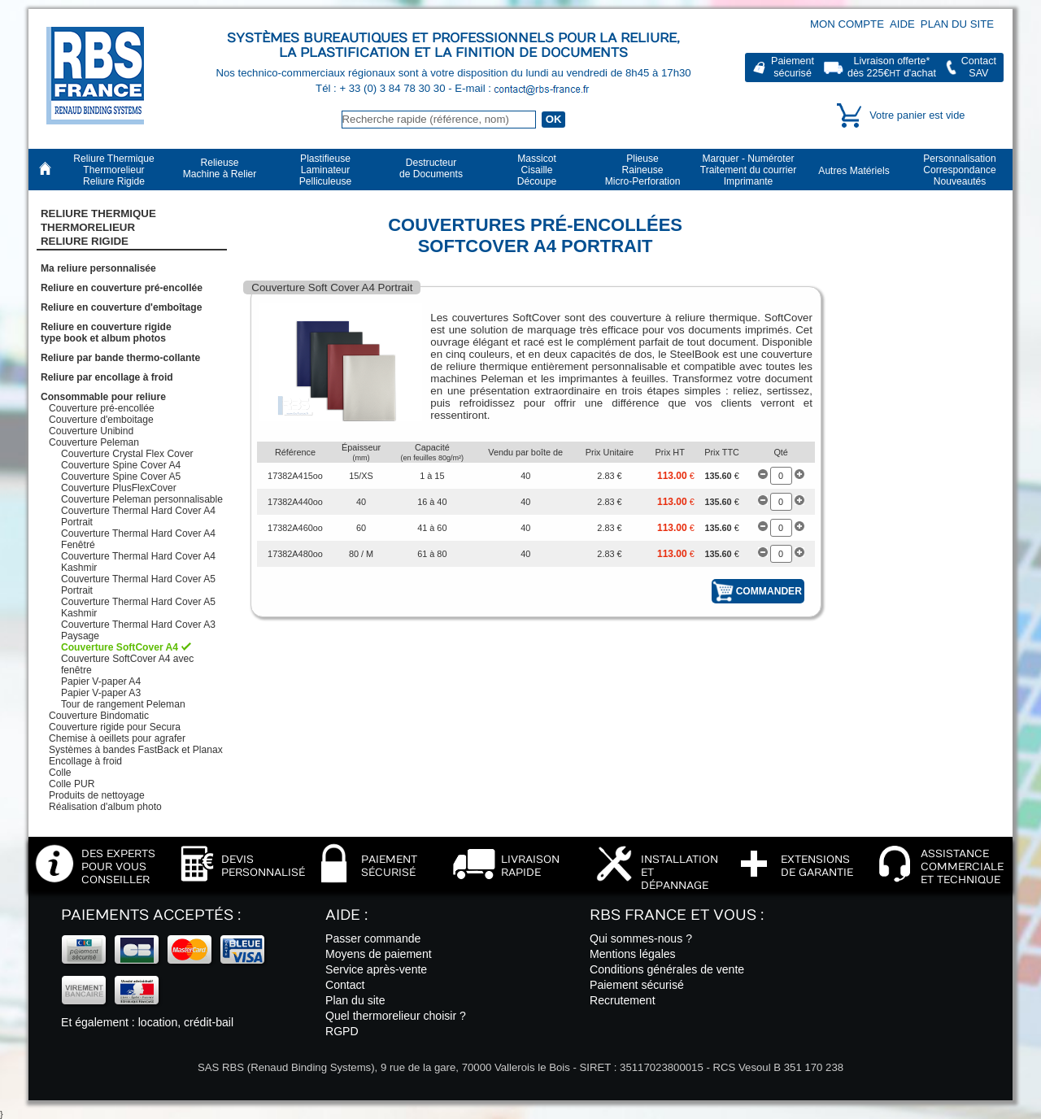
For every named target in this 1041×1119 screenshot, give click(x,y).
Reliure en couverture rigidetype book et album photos (106, 332)
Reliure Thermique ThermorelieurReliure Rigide (98, 227)
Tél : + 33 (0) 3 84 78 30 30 (382, 88)
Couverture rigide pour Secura (115, 727)
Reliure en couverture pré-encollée (122, 288)
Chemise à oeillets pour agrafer (117, 738)
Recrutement (623, 1000)
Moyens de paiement (378, 953)
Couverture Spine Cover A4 (121, 465)
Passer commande (372, 938)
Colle (60, 772)
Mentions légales (633, 953)
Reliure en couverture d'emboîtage (121, 307)
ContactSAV (978, 67)
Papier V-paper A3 (101, 693)
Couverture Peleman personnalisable (142, 499)
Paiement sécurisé (637, 984)
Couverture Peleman (94, 442)
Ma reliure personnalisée (98, 268)
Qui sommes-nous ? (641, 938)
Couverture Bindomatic (99, 715)
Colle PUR (71, 784)
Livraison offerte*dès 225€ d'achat (891, 67)
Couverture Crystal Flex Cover (127, 453)
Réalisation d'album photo (105, 806)
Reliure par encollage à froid (107, 377)
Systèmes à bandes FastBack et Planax (136, 749)
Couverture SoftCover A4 (119, 647)
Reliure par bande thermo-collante (120, 358)
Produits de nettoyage (97, 795)
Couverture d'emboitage (101, 419)
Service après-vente (376, 969)
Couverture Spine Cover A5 (121, 476)
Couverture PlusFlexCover (118, 488)
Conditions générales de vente (667, 969)
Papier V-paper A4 (101, 681)
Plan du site (957, 24)
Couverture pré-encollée (102, 408)
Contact (345, 984)
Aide (902, 24)
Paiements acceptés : (151, 915)
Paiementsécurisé (792, 67)
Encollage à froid (85, 761)
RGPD (342, 1031)
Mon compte (847, 24)
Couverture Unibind (91, 431)
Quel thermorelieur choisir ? (395, 1015)
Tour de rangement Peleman (123, 704)
